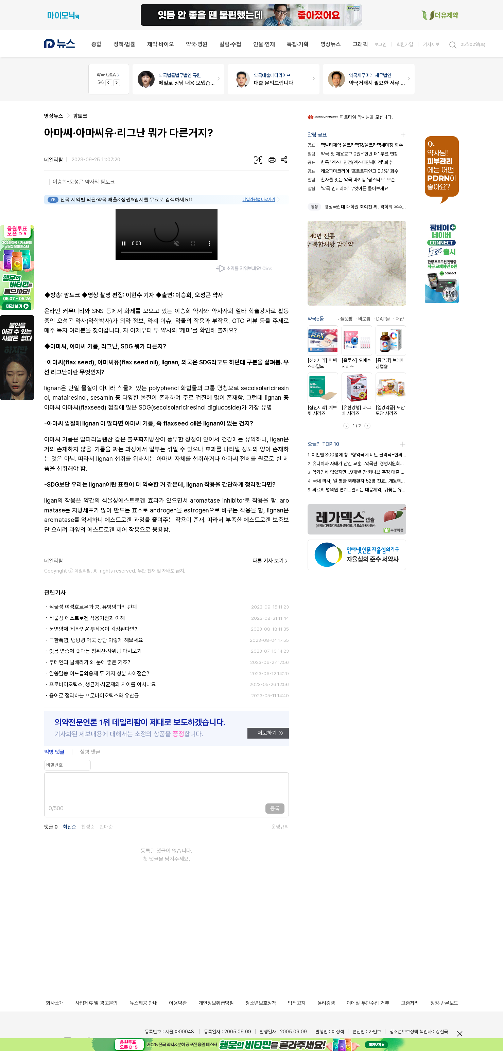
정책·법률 (124, 44)
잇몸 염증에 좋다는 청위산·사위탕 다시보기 (95, 651)
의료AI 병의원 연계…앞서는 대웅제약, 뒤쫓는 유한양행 (357, 489)
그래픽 (360, 44)
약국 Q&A (109, 74)
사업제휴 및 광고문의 (96, 1003)
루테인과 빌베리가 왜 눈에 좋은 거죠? (89, 662)
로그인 (380, 44)
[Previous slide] (108, 82)
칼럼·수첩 (230, 44)
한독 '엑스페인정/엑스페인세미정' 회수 (350, 162)
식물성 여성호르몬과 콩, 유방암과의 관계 (93, 607)
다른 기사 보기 (271, 561)
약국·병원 (197, 44)
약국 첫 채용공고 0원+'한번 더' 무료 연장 (353, 154)
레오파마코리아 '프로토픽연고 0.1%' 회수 (353, 171)
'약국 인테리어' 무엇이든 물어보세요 (348, 188)
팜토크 (80, 116)
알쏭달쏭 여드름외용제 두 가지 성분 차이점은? (99, 673)
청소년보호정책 (260, 1003)
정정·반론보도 (444, 1003)
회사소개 (55, 1003)
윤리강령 (326, 1003)
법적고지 (297, 1003)
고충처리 (410, 1003)
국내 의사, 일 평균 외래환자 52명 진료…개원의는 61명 (357, 481)
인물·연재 (264, 44)
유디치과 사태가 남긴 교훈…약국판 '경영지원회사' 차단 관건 (357, 463)
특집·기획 (298, 44)
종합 (96, 44)
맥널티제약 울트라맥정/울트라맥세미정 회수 (355, 145)
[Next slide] (116, 82)
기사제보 (431, 44)
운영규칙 (280, 827)
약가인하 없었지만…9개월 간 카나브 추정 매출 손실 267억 (357, 472)
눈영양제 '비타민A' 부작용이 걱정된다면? (93, 629)
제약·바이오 (160, 44)
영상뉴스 (330, 44)
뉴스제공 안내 (143, 1003)
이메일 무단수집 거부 (368, 1003)
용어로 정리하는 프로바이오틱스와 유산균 (94, 695)
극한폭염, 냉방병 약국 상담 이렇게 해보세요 (96, 640)
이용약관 (178, 1003)
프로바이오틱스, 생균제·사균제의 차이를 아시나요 (102, 684)
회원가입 (405, 44)
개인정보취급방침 (216, 1003)
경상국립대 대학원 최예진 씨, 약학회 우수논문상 (365, 206)
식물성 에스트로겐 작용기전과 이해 (87, 618)
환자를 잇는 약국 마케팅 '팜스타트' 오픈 (351, 179)
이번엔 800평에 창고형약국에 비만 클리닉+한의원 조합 (357, 454)
